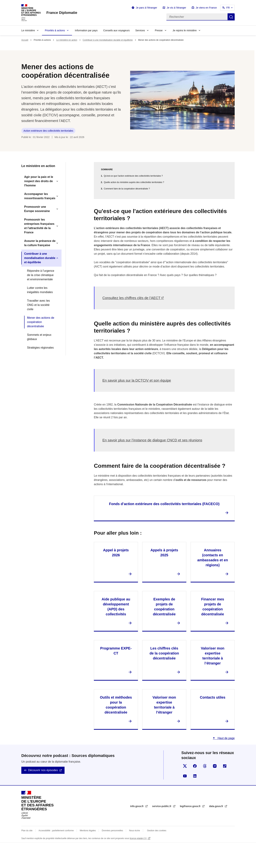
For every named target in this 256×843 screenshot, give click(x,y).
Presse (159, 30)
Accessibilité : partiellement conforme (56, 830)
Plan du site (27, 830)
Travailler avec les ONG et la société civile (38, 305)
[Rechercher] (197, 16)
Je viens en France (206, 7)
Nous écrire (134, 830)
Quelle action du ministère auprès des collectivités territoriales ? (134, 182)
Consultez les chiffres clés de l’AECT (131, 298)
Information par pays (86, 30)
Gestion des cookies (156, 830)
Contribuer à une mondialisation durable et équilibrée (108, 40)
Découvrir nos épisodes (43, 770)
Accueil (24, 40)
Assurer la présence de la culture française (39, 243)
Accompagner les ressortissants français (39, 196)
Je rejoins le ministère (185, 30)
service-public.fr (162, 806)
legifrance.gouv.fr (190, 806)
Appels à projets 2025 (164, 552)
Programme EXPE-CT (116, 650)
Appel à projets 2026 (116, 552)
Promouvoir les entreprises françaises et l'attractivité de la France (39, 226)
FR (228, 7)
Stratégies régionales (40, 347)
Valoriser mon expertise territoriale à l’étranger (212, 655)
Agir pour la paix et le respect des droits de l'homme (38, 181)
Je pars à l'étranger (146, 7)
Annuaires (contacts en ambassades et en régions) (212, 557)
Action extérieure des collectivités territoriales (48, 130)
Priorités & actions (55, 30)
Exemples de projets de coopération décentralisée (164, 606)
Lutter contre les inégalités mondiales (40, 290)
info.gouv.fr (137, 806)
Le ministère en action (66, 40)
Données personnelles (112, 830)
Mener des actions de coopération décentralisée (40, 322)
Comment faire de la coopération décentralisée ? (127, 188)
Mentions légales (88, 830)
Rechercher (231, 16)
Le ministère (28, 30)
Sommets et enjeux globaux (39, 337)
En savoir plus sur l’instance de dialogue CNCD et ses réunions (152, 440)
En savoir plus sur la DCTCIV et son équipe (136, 380)
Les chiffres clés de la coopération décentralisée (164, 653)
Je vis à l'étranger (176, 7)
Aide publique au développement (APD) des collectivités (116, 606)
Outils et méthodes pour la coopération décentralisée (116, 704)
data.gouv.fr (216, 806)
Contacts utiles (212, 697)
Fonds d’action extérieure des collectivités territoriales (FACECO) (164, 504)
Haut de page (226, 738)
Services (140, 30)
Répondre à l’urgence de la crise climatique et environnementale (40, 275)
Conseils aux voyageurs (116, 30)
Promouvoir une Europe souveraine (37, 209)
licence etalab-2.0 (138, 838)
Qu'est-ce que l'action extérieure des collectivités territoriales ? (133, 176)
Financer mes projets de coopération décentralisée (212, 606)
